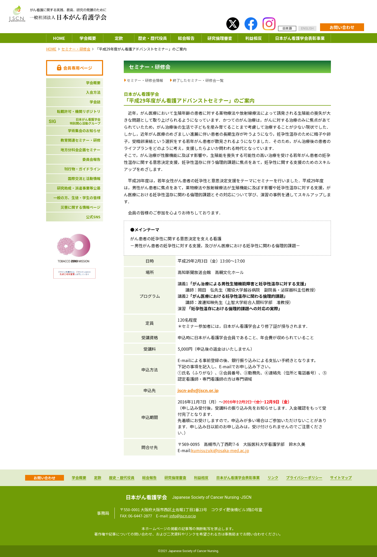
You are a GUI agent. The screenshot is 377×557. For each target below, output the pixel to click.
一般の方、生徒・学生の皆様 (76, 197)
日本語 (287, 28)
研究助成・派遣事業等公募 (78, 188)
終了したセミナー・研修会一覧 (198, 80)
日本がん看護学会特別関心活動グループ (74, 121)
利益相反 (253, 38)
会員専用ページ (74, 68)
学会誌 (95, 101)
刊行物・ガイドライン (82, 168)
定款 (119, 38)
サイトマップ (341, 478)
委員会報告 (91, 159)
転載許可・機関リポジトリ (78, 111)
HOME (59, 38)
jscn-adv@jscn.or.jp (198, 390)
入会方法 (93, 92)
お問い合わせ (342, 27)
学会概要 (87, 38)
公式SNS (93, 216)
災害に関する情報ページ (80, 207)
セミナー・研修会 (75, 49)
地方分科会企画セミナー (80, 149)
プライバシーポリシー (304, 478)
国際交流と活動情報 (84, 178)
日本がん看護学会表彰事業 (300, 38)
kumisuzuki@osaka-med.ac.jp (220, 450)
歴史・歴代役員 (152, 38)
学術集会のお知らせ (84, 130)
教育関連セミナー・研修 (80, 140)
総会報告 (186, 38)
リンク (272, 478)
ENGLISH (307, 28)
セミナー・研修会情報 (145, 80)
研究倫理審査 (219, 38)
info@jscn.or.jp (182, 515)
